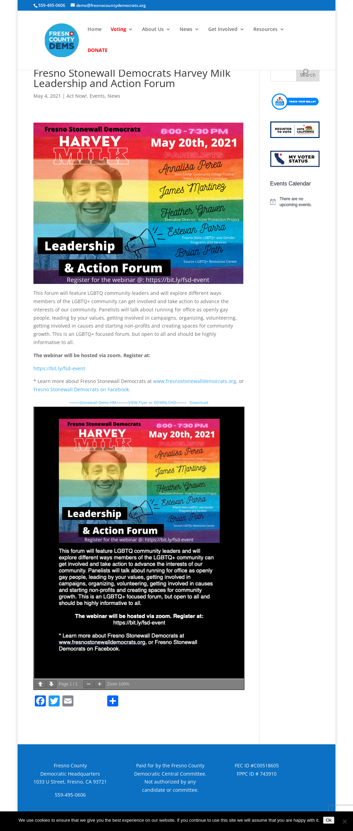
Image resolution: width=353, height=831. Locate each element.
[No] (344, 821)
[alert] (295, 201)
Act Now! (77, 96)
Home (95, 29)
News (186, 29)
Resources (265, 29)
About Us (153, 29)
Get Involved (223, 29)
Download (199, 402)
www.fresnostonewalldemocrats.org (194, 381)
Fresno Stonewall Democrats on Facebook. (81, 389)
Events (97, 96)
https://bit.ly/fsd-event (59, 368)
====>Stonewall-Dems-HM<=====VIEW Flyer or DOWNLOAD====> (127, 402)
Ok (329, 820)
